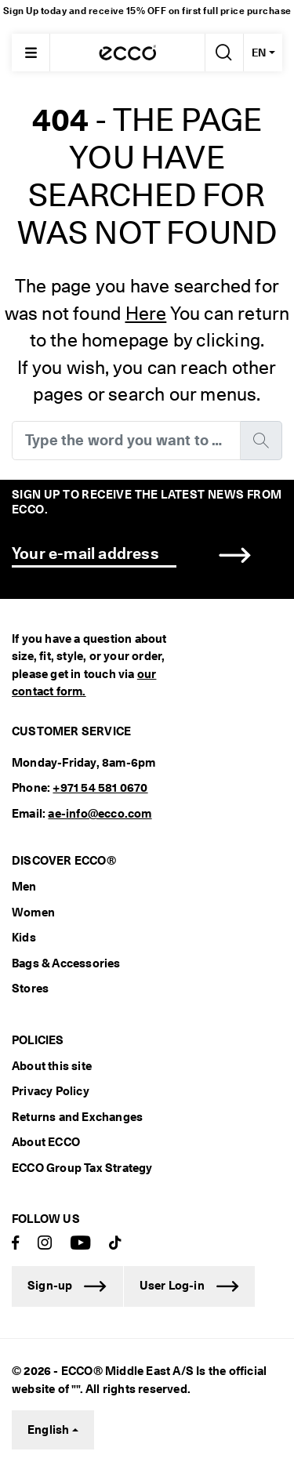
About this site (52, 1066)
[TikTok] (115, 1243)
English (48, 1430)
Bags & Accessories (66, 963)
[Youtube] (81, 1243)
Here (146, 313)
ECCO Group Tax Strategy (82, 1168)
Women (33, 912)
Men (24, 887)
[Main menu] (30, 52)
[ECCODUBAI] (127, 52)
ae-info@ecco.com (99, 814)
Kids (24, 938)
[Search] (222, 52)
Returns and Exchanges (77, 1117)
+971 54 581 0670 (100, 788)
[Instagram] (45, 1243)
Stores (30, 988)
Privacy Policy (50, 1091)
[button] (235, 555)
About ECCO (46, 1142)
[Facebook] (16, 1243)
